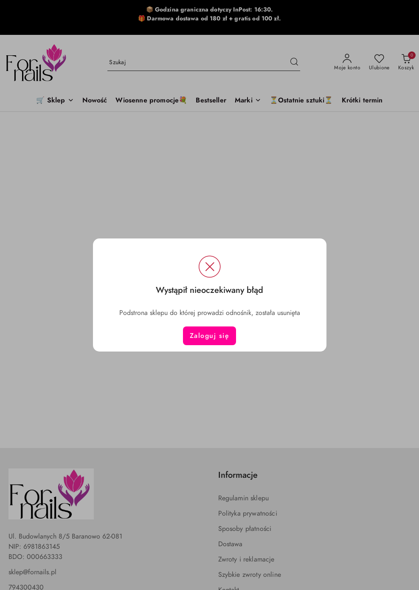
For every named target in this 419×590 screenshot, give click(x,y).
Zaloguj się (210, 335)
